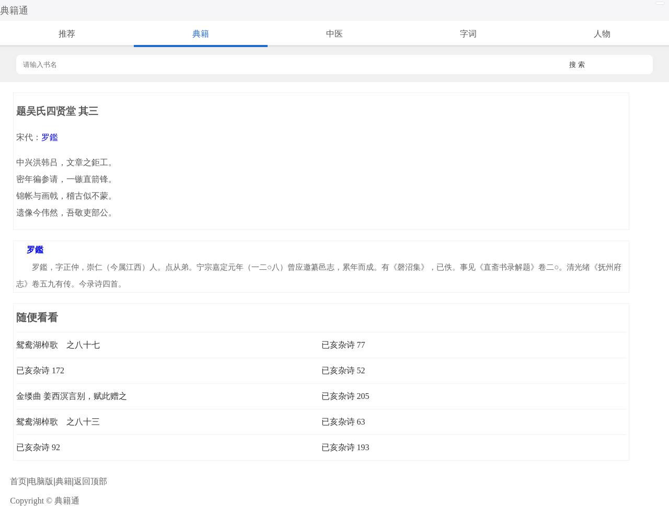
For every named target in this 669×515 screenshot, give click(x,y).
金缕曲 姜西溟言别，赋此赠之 (71, 396)
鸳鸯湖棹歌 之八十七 (58, 344)
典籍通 (14, 10)
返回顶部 (90, 481)
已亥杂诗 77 (343, 344)
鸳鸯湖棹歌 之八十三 (58, 421)
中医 (334, 33)
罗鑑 (49, 137)
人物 (602, 33)
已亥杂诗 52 (343, 370)
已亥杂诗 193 (345, 447)
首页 (18, 481)
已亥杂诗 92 (38, 447)
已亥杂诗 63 (343, 421)
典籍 (200, 33)
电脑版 (40, 481)
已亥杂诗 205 (345, 396)
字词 (468, 33)
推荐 (67, 33)
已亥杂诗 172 (40, 370)
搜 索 (577, 64)
